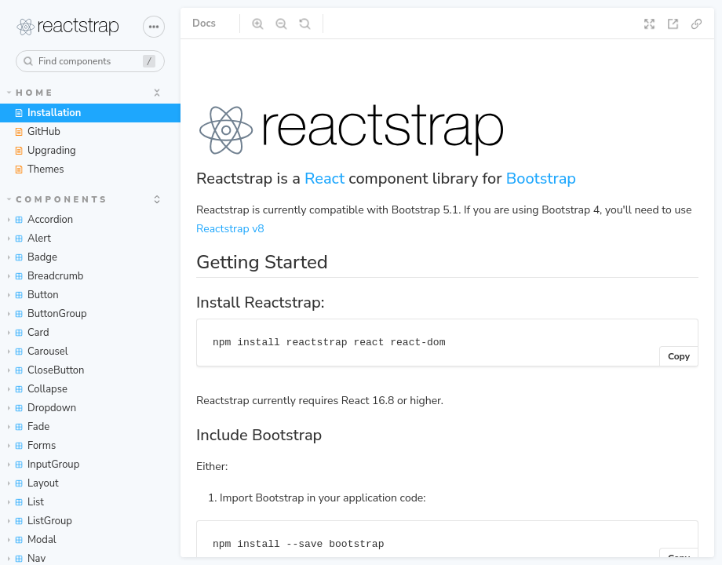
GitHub (37, 132)
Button (33, 295)
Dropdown (42, 408)
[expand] (157, 92)
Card (28, 333)
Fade (28, 427)
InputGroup (43, 464)
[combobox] (90, 61)
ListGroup (40, 521)
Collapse (37, 389)
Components (58, 200)
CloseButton (46, 370)
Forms (32, 446)
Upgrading (45, 151)
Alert (29, 238)
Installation (47, 113)
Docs (204, 23)
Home (31, 93)
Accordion (40, 220)
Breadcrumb (45, 276)
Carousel (38, 351)
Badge (32, 257)
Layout (33, 483)
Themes (39, 169)
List (26, 502)
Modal (32, 540)
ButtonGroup (47, 314)
